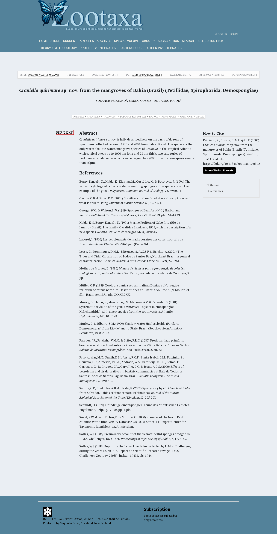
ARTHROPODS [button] (131, 48)
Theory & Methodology (58, 48)
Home (43, 40)
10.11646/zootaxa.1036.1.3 (147, 74)
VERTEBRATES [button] (105, 48)
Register (220, 34)
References (216, 191)
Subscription (168, 40)
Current (70, 40)
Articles (87, 40)
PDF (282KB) (64, 132)
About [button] (147, 40)
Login (234, 34)
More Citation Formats (219, 170)
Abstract (214, 185)
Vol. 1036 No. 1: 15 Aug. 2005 (43, 74)
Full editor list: (210, 40)
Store (55, 40)
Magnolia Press (69, 523)
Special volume (126, 40)
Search (188, 40)
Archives (104, 40)
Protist (86, 48)
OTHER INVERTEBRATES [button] (164, 48)
